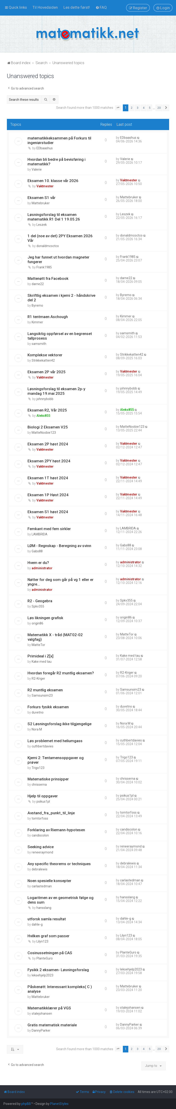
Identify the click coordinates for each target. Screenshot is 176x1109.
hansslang (43, 908)
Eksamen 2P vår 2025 (47, 372)
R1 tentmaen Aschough (48, 316)
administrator (42, 568)
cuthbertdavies (42, 746)
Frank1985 (44, 267)
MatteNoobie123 (44, 432)
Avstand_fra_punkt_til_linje (51, 813)
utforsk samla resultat (47, 919)
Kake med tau (42, 661)
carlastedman (42, 886)
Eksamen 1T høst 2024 (48, 478)
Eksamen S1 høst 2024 (48, 512)
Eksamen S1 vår (41, 197)
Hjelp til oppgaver (43, 796)
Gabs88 (37, 551)
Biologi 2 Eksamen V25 (48, 427)
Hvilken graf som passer (48, 936)
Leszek (41, 224)
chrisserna (39, 784)
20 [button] (159, 107)
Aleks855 (43, 415)
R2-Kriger (38, 678)
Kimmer (37, 322)
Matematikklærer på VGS (49, 1008)
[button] (118, 108)
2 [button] (131, 107)
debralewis (39, 869)
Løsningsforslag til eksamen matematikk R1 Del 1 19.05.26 (54, 216)
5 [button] (149, 107)
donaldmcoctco (47, 246)
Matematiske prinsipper (48, 779)
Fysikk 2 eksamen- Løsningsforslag (58, 969)
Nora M (37, 729)
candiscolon (40, 835)
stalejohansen (42, 1013)
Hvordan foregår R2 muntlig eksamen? (61, 673)
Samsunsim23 (42, 695)
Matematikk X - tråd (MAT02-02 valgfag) (55, 637)
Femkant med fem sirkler (49, 528)
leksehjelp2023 (42, 975)
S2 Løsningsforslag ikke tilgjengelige (59, 724)
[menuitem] (45, 7)
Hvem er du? (38, 562)
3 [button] (137, 107)
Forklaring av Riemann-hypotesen (56, 830)
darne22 (38, 284)
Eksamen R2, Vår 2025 (47, 410)
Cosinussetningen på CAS (50, 953)
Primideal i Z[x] (40, 656)
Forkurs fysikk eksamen (48, 707)
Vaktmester (45, 186)
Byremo (37, 305)
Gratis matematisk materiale (52, 1025)
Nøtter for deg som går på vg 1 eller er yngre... (61, 581)
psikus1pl (43, 801)
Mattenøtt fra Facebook (48, 278)
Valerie (37, 169)
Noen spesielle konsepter (49, 880)
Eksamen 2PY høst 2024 (49, 461)
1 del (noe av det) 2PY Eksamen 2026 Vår (60, 238)
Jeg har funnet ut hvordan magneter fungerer (58, 259)
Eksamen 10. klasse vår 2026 (53, 180)
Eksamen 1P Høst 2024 (48, 495)
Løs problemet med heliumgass (55, 740)
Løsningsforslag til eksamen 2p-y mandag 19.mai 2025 (56, 391)
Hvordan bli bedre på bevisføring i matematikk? (56, 161)
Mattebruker (41, 203)
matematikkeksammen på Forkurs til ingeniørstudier (59, 140)
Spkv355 (38, 606)
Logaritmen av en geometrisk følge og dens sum (61, 900)
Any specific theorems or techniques (59, 863)
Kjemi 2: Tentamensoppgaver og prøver (56, 760)
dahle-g (37, 924)
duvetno (38, 712)
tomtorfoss (40, 818)
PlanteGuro (44, 958)
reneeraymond (42, 852)
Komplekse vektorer (45, 355)
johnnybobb (44, 399)
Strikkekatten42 (43, 360)
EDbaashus (44, 148)
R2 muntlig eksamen (45, 690)
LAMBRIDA (39, 534)
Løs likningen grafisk (45, 618)
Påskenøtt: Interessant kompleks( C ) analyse (60, 989)
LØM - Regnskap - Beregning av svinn (59, 545)
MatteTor (38, 645)
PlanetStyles (59, 1104)
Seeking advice (41, 847)
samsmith (39, 344)
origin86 (37, 623)
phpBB (26, 1104)
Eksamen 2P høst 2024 (48, 444)
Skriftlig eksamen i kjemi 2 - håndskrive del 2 (61, 297)
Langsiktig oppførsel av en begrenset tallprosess (60, 336)
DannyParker (41, 1030)
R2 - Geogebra (40, 601)
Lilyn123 (42, 941)
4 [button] (143, 107)
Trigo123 (38, 768)
